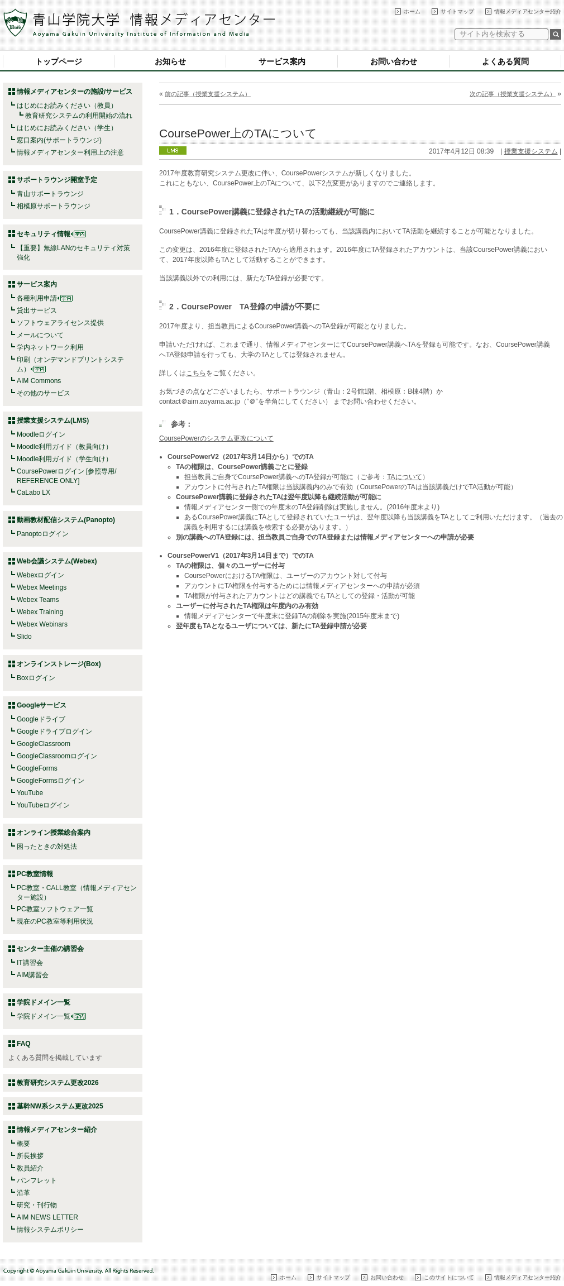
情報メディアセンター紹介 (527, 11)
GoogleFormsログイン (50, 781)
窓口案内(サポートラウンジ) (59, 140)
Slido (24, 636)
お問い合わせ (393, 61)
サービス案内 (282, 61)
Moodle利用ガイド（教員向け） (64, 447)
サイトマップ (457, 11)
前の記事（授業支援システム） (208, 93)
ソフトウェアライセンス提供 (60, 323)
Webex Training (40, 612)
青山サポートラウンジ (50, 194)
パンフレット (37, 1180)
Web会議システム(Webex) (57, 561)
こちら (196, 373)
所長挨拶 (30, 1156)
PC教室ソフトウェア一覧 (55, 909)
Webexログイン (40, 575)
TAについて (404, 477)
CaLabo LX (33, 492)
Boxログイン (36, 678)
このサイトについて (449, 1277)
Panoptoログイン (43, 534)
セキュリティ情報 (51, 234)
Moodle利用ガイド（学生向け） (64, 459)
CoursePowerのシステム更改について (216, 438)
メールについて (40, 335)
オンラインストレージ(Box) (59, 664)
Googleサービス (41, 705)
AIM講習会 (33, 975)
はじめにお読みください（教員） (67, 105)
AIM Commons (39, 381)
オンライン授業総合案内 (53, 832)
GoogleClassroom (43, 744)
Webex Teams (38, 600)
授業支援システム (531, 151)
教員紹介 (30, 1168)
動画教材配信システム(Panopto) (66, 520)
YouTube (30, 793)
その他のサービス (43, 393)
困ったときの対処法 (47, 846)
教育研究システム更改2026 (58, 1083)
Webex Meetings (41, 587)
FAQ (24, 1044)
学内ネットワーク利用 (50, 347)
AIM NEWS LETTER (47, 1217)
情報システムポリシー (50, 1230)
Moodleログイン (41, 434)
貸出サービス (37, 310)
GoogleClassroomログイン (57, 756)
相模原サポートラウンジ (53, 206)
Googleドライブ (41, 719)
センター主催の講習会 (50, 949)
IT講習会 (30, 963)
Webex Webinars (42, 624)
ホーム (412, 11)
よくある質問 (505, 61)
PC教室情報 (35, 874)
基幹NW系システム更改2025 (60, 1106)
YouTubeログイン (43, 805)
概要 (23, 1144)
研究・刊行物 (37, 1205)
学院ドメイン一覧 (51, 1016)
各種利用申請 (37, 298)
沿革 (23, 1193)
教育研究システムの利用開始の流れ (78, 115)
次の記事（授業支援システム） (513, 93)
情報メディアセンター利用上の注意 (70, 152)
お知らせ (170, 61)
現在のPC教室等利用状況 (55, 921)
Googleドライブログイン (54, 731)
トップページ (58, 61)
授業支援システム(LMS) (53, 420)
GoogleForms (37, 768)
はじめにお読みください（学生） (67, 128)
